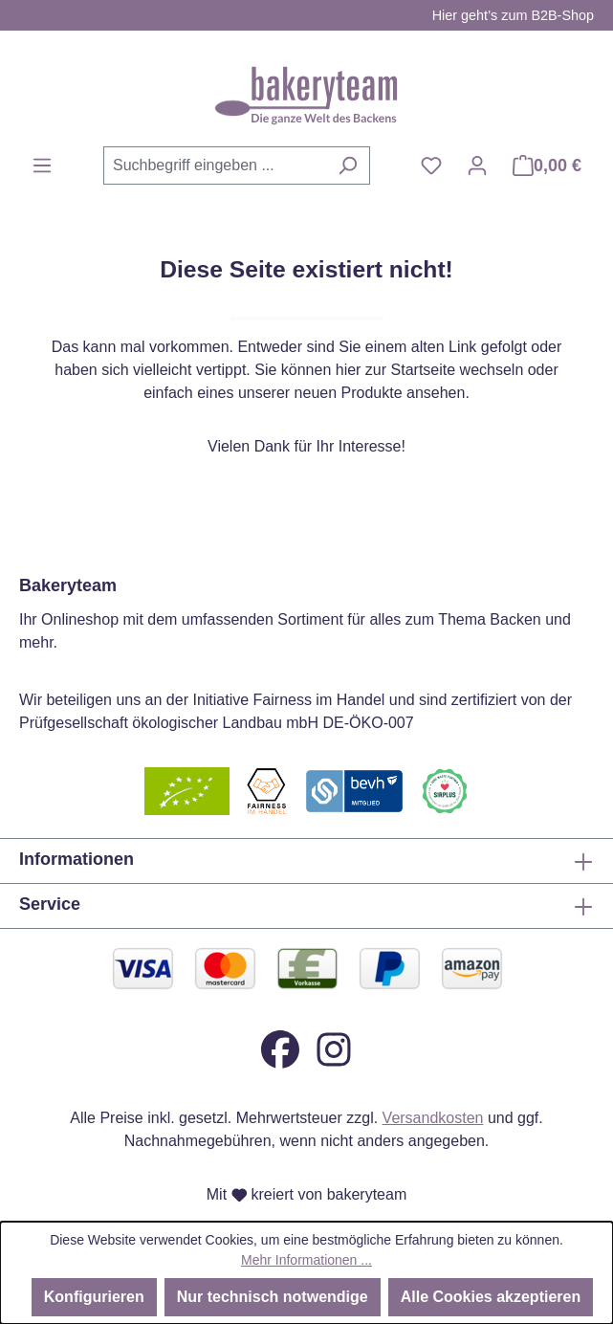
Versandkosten (433, 1118)
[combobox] (214, 165)
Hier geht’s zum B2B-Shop (513, 15)
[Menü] (42, 165)
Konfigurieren (94, 1297)
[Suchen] (347, 165)
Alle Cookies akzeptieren (491, 1297)
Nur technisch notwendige (272, 1297)
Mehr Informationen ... (306, 1260)
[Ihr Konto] (477, 165)
